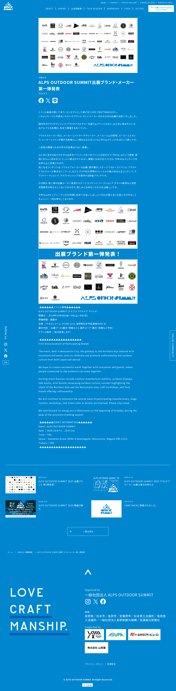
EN (5, 362)
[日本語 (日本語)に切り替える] (87, 685)
